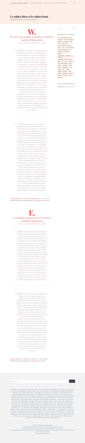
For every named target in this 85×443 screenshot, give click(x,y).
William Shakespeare (55, 417)
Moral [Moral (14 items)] (66, 61)
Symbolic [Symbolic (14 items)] (60, 75)
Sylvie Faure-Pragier (17, 416)
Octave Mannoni (69, 409)
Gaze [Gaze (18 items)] (63, 47)
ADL (19, 389)
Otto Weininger (13, 411)
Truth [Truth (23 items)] (70, 75)
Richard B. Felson (63, 412)
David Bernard (56, 394)
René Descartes (53, 412)
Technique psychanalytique (37, 416)
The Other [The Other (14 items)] (65, 75)
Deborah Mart (63, 394)
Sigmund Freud (37, 414)
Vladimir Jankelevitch (37, 417)
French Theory (60, 397)
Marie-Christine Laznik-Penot (54, 407)
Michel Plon (32, 409)
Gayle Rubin (35, 399)
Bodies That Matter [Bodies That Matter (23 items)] (64, 37)
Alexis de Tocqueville (61, 389)
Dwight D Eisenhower (31, 396)
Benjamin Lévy (30, 392)
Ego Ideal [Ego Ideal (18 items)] (69, 45)
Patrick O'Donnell (36, 411)
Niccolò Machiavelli (61, 409)
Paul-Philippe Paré (60, 411)
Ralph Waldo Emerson (31, 412)
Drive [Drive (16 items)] (67, 43)
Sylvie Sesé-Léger (27, 416)
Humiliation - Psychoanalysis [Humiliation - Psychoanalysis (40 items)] (63, 51)
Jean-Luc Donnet (15, 404)
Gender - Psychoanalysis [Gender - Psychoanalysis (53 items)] (63, 49)
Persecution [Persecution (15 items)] (65, 65)
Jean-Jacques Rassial (58, 402)
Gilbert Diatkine (24, 401)
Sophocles (53, 414)
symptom (26, 252)
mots (35, 124)
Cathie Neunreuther (16, 394)
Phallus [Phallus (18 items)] (70, 65)
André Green (39, 391)
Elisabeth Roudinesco (41, 396)
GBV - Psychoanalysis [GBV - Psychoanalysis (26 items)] (70, 47)
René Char (46, 412)
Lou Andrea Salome (61, 406)
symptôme (29, 316)
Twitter (42, 431)
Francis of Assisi (27, 397)
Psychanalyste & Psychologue (60, 3)
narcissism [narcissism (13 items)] (71, 61)
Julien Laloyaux (39, 406)
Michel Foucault (26, 409)
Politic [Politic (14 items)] (59, 67)
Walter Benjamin (46, 417)
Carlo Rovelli (69, 392)
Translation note (47, 3)
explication (42, 138)
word (41, 64)
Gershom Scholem (16, 401)
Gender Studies (53, 399)
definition (42, 55)
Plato (73, 411)
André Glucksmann (31, 391)
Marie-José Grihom (66, 407)
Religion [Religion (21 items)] (59, 69)
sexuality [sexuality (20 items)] (67, 69)
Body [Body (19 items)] (71, 37)
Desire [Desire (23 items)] (59, 43)
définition (21, 131)
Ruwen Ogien (71, 412)
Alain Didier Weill (24, 389)
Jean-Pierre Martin (24, 404)
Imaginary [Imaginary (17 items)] (60, 53)
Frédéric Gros (53, 397)
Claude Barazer (34, 394)
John (55, 404)
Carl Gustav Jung (62, 392)
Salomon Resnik (14, 414)
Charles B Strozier (26, 394)
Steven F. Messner (60, 414)
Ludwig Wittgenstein (35, 42)
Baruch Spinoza (15, 392)
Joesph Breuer (50, 404)
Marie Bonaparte (43, 407)
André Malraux (46, 391)
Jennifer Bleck (43, 404)
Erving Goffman (65, 396)
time (18, 234)
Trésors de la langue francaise (56, 416)
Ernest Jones (58, 396)
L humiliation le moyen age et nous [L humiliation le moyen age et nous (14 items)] (65, 59)
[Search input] (65, 28)
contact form (61, 428)
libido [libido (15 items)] (59, 61)
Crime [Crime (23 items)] (71, 41)
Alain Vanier (31, 389)
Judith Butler (24, 406)
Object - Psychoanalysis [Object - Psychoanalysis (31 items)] (62, 63)
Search (72, 381)
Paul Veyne (43, 411)
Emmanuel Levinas (51, 396)
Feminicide (13, 397)
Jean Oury (51, 402)
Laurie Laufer (53, 406)
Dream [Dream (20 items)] (63, 43)
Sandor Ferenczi (22, 414)
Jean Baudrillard (32, 402)
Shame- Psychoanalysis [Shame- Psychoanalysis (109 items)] (62, 71)
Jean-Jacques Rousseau (69, 402)
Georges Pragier (69, 399)
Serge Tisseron (29, 414)
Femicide (72, 396)
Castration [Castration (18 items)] (60, 39)
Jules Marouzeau (31, 406)
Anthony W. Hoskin (54, 391)
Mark (72, 407)
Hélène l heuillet (53, 401)
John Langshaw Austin (68, 404)
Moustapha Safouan (52, 409)
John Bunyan (59, 404)
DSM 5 (24, 396)
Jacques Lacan (61, 401)
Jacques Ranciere (68, 401)
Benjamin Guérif (23, 392)
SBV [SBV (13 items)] (63, 69)
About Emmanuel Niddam (36, 3)
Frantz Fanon (41, 397)
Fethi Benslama (20, 397)
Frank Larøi (34, 397)
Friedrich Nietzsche (69, 397)
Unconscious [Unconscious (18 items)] (60, 77)
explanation (33, 64)
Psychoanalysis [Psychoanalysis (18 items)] (65, 67)
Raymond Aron (40, 412)
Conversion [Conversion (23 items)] (66, 41)
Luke (22, 407)
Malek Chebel (27, 407)
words (28, 51)
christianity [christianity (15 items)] (60, 41)
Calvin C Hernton (54, 392)
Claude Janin (41, 394)
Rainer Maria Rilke (22, 412)
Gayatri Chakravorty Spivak (26, 399)
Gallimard (37, 200)
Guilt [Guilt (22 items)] (70, 49)
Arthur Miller (70, 391)
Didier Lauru (20, 396)
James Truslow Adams (23, 402)
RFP (58, 412)
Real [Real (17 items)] (70, 67)
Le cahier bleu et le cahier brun (30, 198)
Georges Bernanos (61, 399)
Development (13, 396)
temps (20, 296)
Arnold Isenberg (62, 391)
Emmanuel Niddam (42, 425)
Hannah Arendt (46, 401)
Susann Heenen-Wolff (69, 414)
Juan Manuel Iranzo (16, 406)
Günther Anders (38, 401)
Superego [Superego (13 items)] (71, 73)
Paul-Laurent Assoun (50, 411)
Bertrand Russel (46, 392)
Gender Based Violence (44, 399)
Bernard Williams (38, 392)
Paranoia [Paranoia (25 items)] (59, 65)
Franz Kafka (47, 397)
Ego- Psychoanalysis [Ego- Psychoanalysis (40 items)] (62, 45)
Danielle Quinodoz (48, 394)
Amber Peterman (70, 389)
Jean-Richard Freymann (34, 404)
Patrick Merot (29, 411)
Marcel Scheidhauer (34, 407)
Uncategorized (28, 417)
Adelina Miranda (13, 389)
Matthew (13, 409)
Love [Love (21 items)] (63, 61)
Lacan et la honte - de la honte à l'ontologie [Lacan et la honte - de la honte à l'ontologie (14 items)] (64, 56)
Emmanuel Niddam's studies (19, 3)
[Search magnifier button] (74, 28)
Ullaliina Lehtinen (67, 416)
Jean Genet (38, 402)
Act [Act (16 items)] (58, 37)
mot (19, 140)
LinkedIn (47, 431)
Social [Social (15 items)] (70, 71)
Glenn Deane (31, 401)
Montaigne (44, 409)
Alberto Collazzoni (52, 389)
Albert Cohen (44, 389)
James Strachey (14, 402)
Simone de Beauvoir (45, 414)
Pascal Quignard (21, 411)
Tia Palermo (46, 416)
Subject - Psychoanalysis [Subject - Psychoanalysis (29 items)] (63, 73)
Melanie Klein (19, 409)
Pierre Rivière (68, 411)
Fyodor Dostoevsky (15, 399)
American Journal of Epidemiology (19, 391)
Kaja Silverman (46, 406)
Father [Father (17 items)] (59, 47)
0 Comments (43, 42)
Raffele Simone (14, 412)
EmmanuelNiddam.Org (16, 430)
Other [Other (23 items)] (70, 63)
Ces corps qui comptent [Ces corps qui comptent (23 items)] (68, 39)
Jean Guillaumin (45, 402)
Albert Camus (38, 389)
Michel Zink (38, 409)
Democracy (69, 394)
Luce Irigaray (69, 406)
